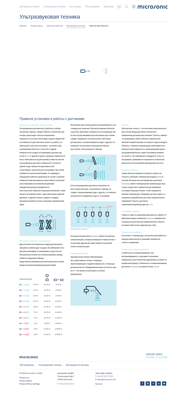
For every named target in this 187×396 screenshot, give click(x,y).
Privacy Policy (25, 381)
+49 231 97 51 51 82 (105, 376)
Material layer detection (98, 25)
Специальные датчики (54, 6)
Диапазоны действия (55, 25)
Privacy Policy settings (29, 384)
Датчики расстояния (29, 6)
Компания (108, 6)
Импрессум (24, 377)
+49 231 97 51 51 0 (66, 384)
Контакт (99, 384)
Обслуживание (92, 6)
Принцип (23, 25)
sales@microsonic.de (106, 379)
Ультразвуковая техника (49, 365)
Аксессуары (75, 6)
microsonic (28, 358)
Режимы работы (37, 25)
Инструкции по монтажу (75, 25)
